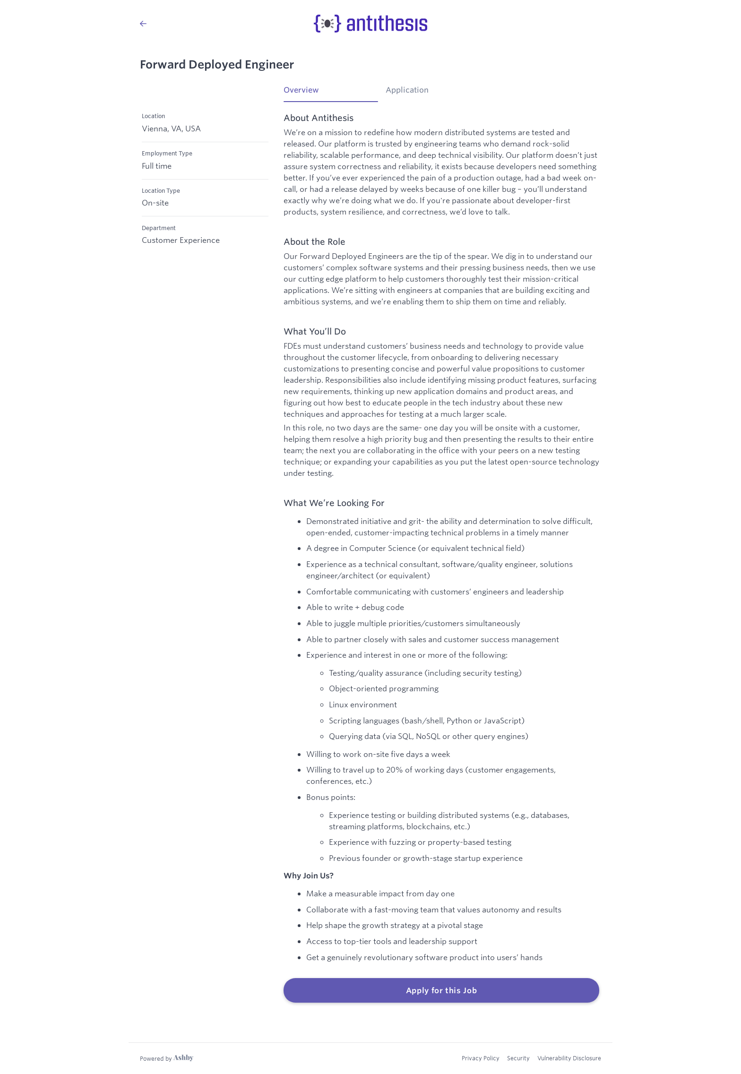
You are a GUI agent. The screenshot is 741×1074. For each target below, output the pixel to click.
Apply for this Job (441, 990)
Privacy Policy (481, 1058)
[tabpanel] (441, 558)
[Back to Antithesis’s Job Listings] (143, 23)
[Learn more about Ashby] (166, 1058)
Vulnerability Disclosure (569, 1058)
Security (518, 1058)
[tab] (331, 93)
